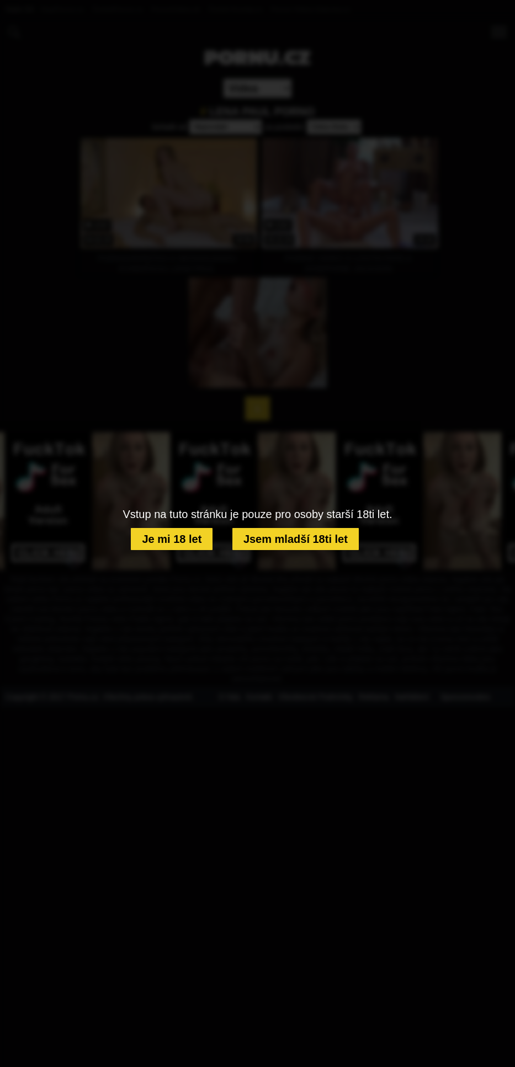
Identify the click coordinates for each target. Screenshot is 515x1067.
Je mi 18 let (171, 539)
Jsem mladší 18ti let (295, 539)
